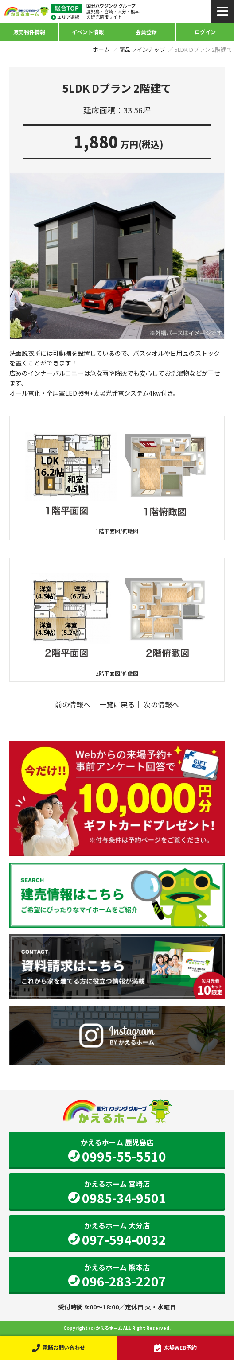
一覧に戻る (117, 704)
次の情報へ (161, 704)
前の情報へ (72, 704)
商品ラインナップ (142, 49)
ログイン (205, 31)
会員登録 (146, 31)
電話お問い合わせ (58, 1348)
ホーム (101, 49)
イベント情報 (88, 31)
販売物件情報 (29, 31)
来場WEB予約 (175, 1348)
